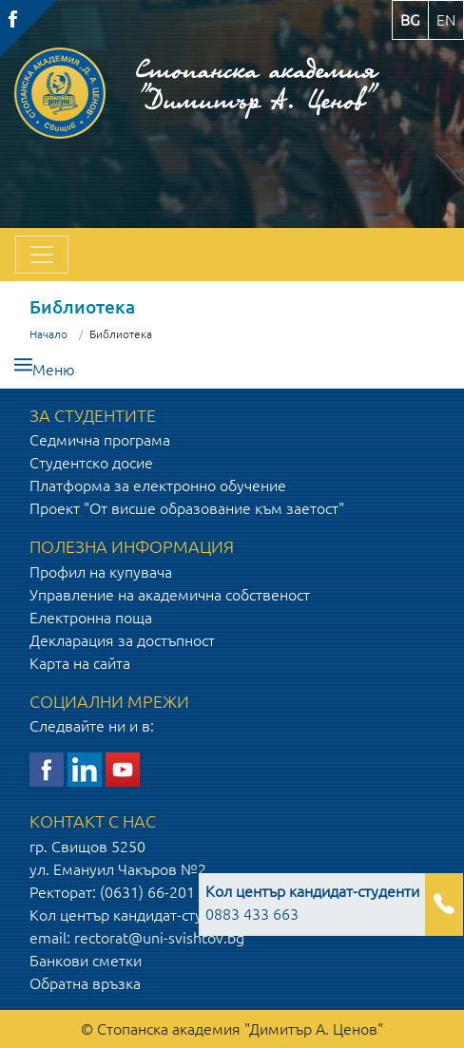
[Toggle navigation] (41, 255)
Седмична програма (99, 439)
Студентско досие (91, 462)
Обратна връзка (85, 983)
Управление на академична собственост (169, 594)
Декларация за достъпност (122, 640)
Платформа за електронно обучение (157, 485)
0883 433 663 (312, 903)
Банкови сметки (85, 960)
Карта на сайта (79, 663)
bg (410, 20)
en (445, 20)
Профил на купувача (100, 572)
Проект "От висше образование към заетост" (186, 508)
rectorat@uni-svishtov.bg (159, 937)
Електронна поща (90, 617)
